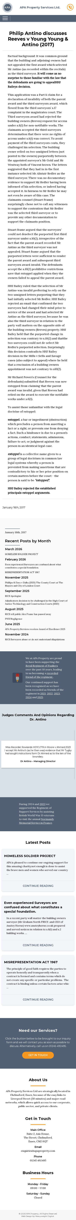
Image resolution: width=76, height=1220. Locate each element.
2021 (43, 693)
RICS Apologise (13, 596)
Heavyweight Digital (44, 1216)
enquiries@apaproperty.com (38, 1150)
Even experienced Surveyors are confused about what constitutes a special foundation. (33, 566)
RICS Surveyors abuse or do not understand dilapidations (35, 639)
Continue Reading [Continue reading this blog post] (38, 886)
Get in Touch (38, 1055)
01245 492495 (38, 1160)
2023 (57, 693)
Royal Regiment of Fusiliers (42, 665)
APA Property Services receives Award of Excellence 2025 (35, 629)
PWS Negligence (13, 618)
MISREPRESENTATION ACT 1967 (22, 572)
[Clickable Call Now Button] (70, 7)
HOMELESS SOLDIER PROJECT (21, 554)
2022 (50, 693)
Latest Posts (38, 842)
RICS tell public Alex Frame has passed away (28, 614)
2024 (29, 697)
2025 (40, 697)
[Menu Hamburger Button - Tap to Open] (5, 18)
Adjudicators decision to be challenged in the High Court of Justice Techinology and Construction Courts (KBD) (36, 602)
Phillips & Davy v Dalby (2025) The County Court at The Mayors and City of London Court (34, 584)
